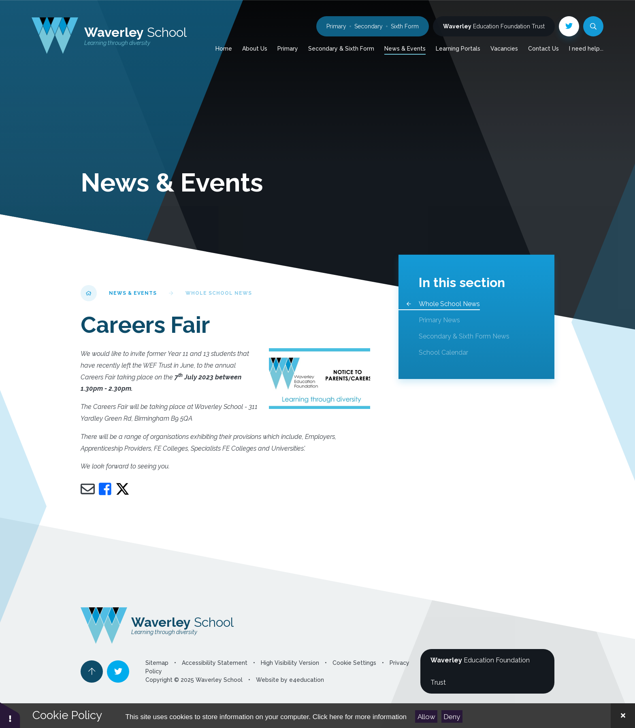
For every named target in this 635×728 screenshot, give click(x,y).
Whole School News (218, 293)
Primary (336, 26)
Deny (451, 717)
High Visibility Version (290, 663)
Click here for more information (360, 717)
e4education (306, 680)
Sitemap (156, 663)
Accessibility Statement (214, 663)
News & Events (133, 293)
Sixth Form (405, 26)
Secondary (368, 26)
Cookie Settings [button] (354, 663)
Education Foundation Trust (494, 26)
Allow (426, 717)
